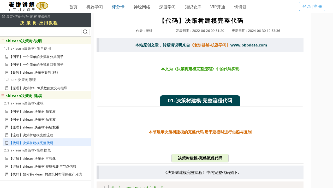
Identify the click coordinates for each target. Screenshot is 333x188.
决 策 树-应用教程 (38, 17)
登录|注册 (312, 6)
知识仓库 (193, 7)
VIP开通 (217, 7)
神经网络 (142, 7)
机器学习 (94, 7)
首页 (73, 7)
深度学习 (167, 7)
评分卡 (118, 7)
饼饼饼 (240, 7)
